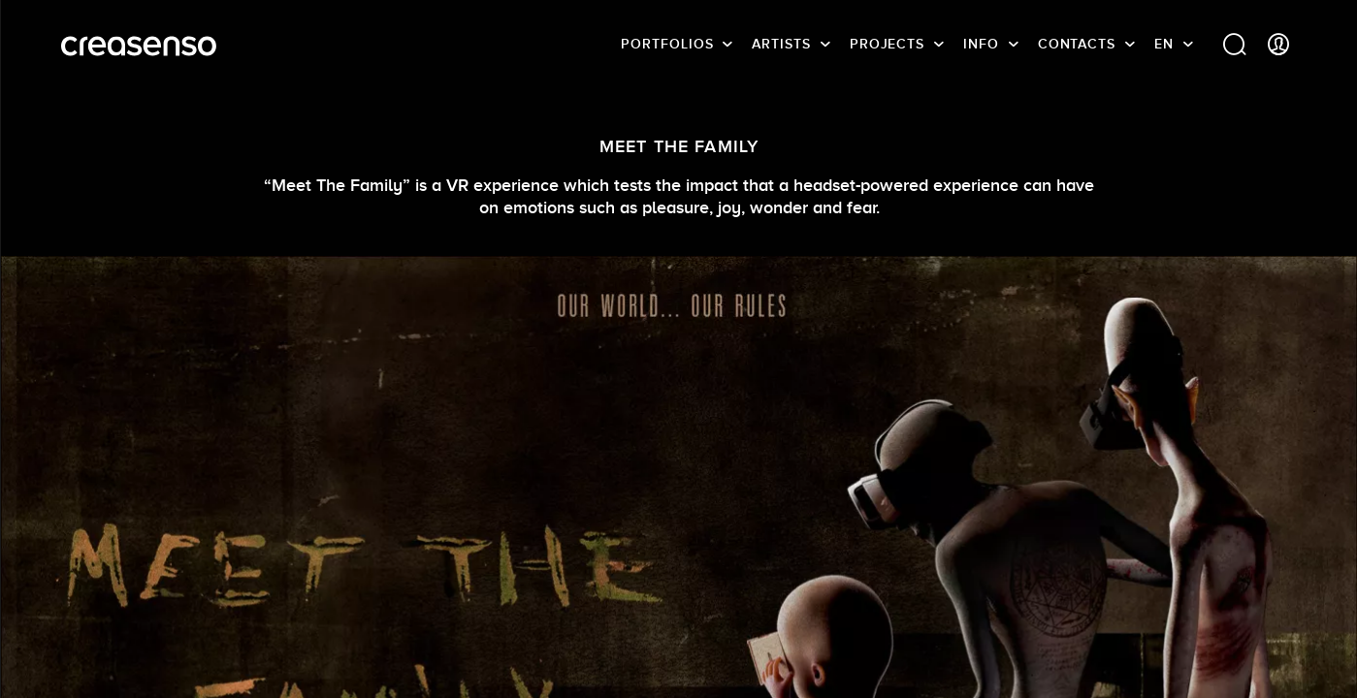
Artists (781, 43)
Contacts (1076, 43)
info (981, 43)
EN (1164, 43)
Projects (887, 43)
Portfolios (667, 43)
